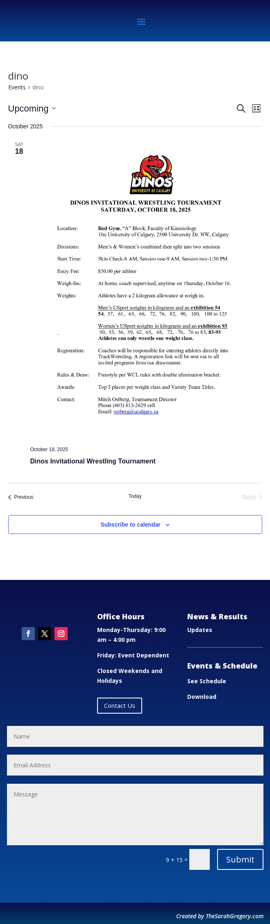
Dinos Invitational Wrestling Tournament (93, 461)
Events (17, 87)
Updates (199, 630)
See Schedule (206, 681)
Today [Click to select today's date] (134, 496)
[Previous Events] (21, 497)
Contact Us (119, 705)
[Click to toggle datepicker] (32, 108)
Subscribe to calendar (130, 524)
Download (201, 696)
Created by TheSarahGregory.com (219, 916)
